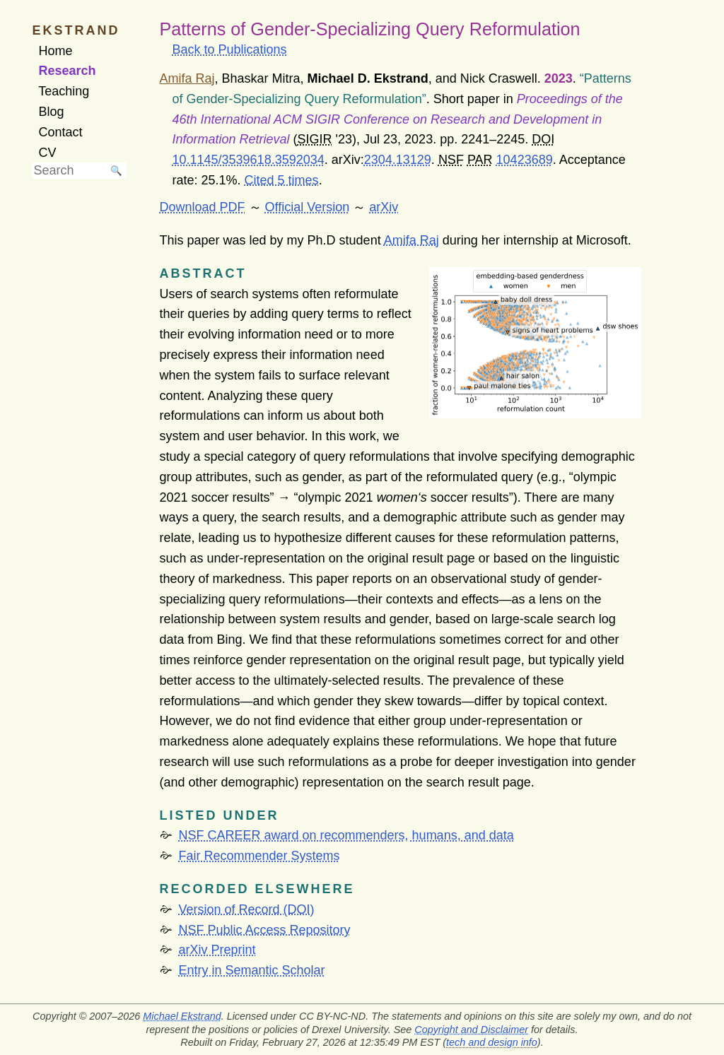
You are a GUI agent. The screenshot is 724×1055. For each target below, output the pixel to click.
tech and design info (491, 1042)
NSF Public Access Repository (265, 930)
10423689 (524, 160)
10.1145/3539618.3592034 (249, 160)
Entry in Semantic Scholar (252, 970)
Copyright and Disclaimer (471, 1029)
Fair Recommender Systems (259, 856)
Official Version (307, 207)
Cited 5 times (282, 180)
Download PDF (202, 207)
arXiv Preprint (217, 950)
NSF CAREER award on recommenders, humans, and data (346, 835)
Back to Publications (230, 49)
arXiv (383, 207)
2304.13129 (397, 160)
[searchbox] (69, 171)
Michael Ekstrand (182, 1016)
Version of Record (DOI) (247, 909)
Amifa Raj (411, 240)
